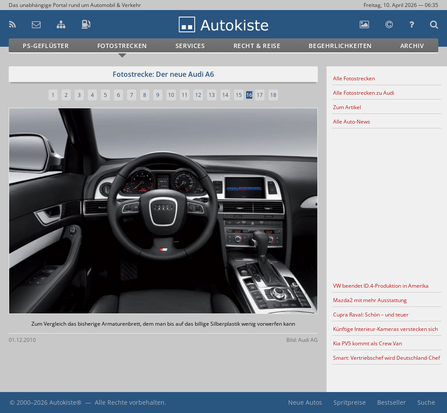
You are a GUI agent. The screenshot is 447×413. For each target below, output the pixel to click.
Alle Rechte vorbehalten (130, 402)
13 (212, 95)
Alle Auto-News (351, 121)
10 (171, 95)
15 (239, 95)
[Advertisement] (387, 203)
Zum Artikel (347, 107)
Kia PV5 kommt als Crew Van (367, 343)
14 (225, 95)
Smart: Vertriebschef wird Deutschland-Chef (386, 357)
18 (273, 95)
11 (185, 95)
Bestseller (391, 402)
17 (260, 95)
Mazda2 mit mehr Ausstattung (370, 300)
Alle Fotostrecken (354, 78)
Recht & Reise (257, 45)
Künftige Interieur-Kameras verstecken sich (385, 329)
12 (198, 95)
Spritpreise (350, 402)
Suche (426, 402)
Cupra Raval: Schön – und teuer (371, 314)
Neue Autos (305, 402)
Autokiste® (65, 402)
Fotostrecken (122, 45)
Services (190, 45)
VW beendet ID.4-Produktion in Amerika (381, 285)
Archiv (412, 45)
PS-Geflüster (46, 45)
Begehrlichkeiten (340, 45)
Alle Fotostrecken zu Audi (363, 92)
